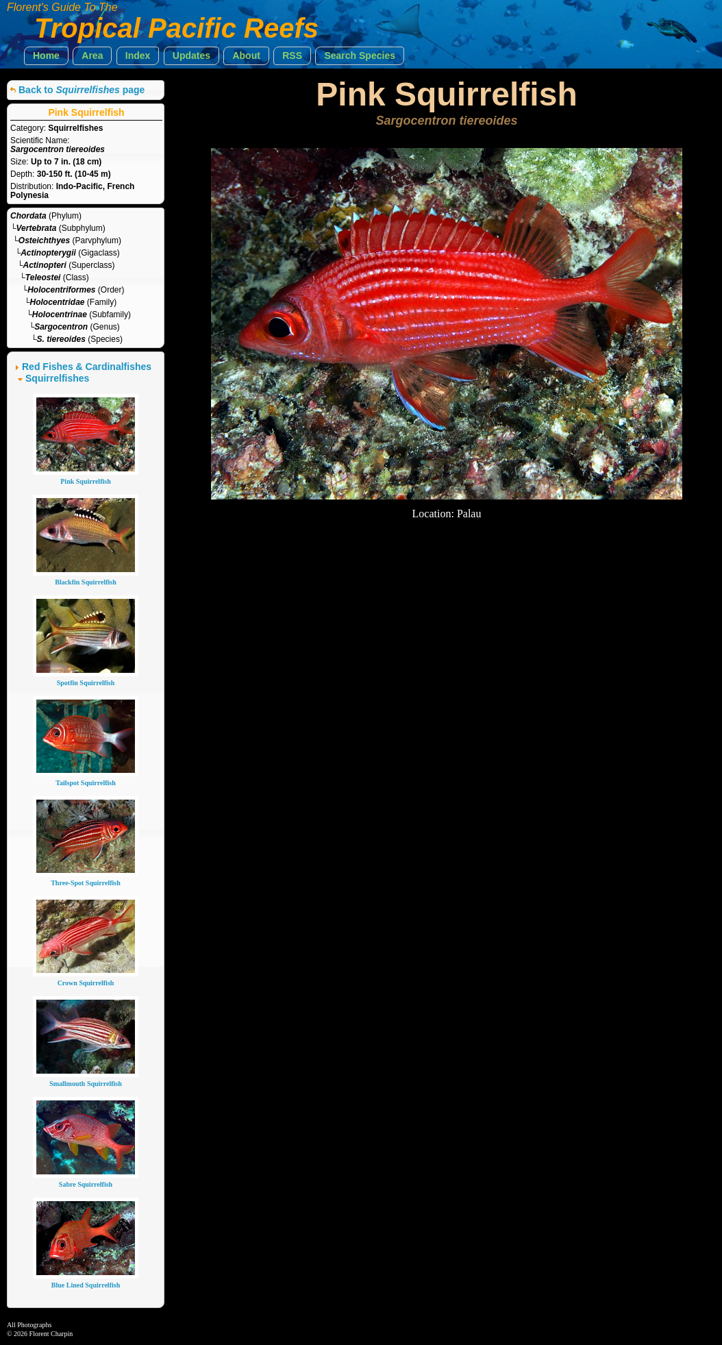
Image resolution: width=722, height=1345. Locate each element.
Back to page (81, 89)
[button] (46, 56)
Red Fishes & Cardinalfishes (86, 366)
